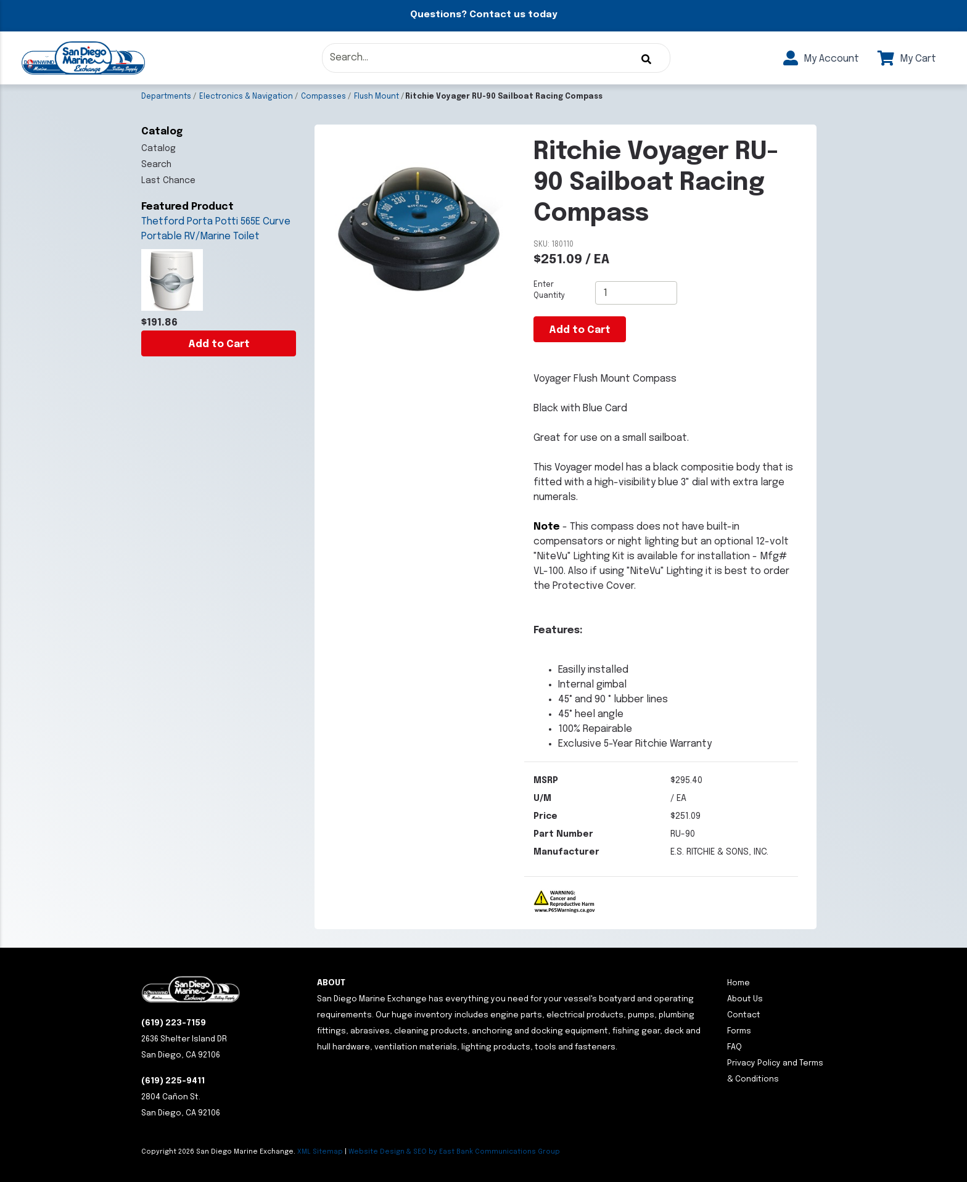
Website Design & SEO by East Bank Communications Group (454, 1151)
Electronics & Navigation (246, 97)
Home (738, 983)
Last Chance (168, 180)
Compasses (323, 97)
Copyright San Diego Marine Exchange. (219, 1151)
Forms (739, 1031)
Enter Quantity (549, 290)
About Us (745, 999)
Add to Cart (219, 344)
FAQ (734, 1047)
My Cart (907, 59)
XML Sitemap (320, 1151)
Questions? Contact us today (483, 15)
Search (156, 164)
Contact (743, 1015)
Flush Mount (376, 97)
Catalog (158, 148)
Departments (166, 97)
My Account (821, 59)
